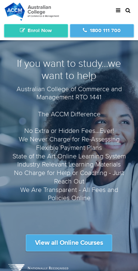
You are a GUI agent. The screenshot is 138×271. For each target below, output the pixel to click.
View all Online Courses (69, 243)
